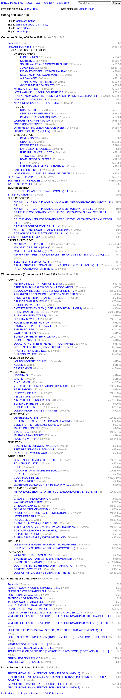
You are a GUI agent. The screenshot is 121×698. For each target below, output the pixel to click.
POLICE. (19, 106)
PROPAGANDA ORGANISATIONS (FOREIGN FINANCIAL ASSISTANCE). (56, 96)
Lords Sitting (23, 28)
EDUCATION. (15, 442)
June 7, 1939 (31, 9)
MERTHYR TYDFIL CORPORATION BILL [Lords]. (42, 230)
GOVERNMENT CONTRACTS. (37, 85)
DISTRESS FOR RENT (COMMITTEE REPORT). (41, 347)
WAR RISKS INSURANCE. (29, 502)
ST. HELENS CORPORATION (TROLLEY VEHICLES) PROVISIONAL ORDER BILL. (61, 212)
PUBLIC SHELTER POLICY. (29, 407)
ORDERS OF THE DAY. (21, 240)
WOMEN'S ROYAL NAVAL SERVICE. (35, 555)
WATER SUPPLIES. (25, 333)
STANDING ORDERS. (20, 194)
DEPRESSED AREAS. (26, 417)
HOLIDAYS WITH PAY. (26, 438)
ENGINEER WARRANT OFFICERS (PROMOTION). (43, 558)
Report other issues (32, 693)
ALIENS (18, 364)
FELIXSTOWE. (22, 396)
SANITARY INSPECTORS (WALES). (34, 326)
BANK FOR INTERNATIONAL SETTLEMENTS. (40, 298)
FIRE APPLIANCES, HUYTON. (37, 152)
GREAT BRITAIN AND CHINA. (31, 498)
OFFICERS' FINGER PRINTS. (37, 113)
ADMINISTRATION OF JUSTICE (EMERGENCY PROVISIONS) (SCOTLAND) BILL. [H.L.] (58, 651)
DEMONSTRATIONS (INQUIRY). (38, 117)
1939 (38, 3)
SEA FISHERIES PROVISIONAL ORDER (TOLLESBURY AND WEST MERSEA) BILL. (56, 630)
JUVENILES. (27, 67)
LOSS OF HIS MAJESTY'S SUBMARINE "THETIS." (43, 173)
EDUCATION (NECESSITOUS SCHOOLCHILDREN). (44, 290)
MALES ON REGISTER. (27, 428)
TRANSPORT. (15, 541)
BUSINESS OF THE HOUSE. (24, 180)
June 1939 (49, 3)
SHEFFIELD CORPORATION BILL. (27, 591)
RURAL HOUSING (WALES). (30, 315)
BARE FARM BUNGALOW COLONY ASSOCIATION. (43, 287)
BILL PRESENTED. (18, 187)
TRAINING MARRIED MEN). (36, 82)
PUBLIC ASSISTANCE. (21, 357)
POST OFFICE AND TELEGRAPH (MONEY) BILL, (42, 191)
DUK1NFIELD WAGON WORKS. (32, 453)
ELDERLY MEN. (29, 57)
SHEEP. (18, 467)
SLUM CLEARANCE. (26, 340)
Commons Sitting (25, 21)
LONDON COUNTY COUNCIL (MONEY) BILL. (34, 588)
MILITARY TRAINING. (26, 89)
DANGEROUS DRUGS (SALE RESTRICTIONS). (41, 513)
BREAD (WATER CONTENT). (30, 312)
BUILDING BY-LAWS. (26, 354)
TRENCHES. (27, 156)
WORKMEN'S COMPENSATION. (32, 120)
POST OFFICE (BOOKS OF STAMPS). (36, 530)
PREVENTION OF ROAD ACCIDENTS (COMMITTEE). (45, 548)
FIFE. (23, 163)
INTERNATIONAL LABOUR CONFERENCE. (39, 92)
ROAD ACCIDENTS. (31, 110)
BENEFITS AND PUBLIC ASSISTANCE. (36, 424)
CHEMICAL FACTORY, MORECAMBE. (36, 523)
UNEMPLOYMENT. (25, 53)
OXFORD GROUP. (24, 481)
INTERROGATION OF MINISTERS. (34, 268)
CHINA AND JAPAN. (25, 506)
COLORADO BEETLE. (26, 477)
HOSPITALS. (21, 375)
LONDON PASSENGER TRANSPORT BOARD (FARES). (46, 544)
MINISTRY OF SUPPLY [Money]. (32, 247)
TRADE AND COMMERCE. (23, 488)
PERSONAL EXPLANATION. (24, 177)
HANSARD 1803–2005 (12, 3)
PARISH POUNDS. (24, 329)
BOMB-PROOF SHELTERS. (36, 159)
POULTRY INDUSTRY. (26, 463)
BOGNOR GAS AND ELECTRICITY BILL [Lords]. (41, 233)
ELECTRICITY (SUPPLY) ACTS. (32, 261)
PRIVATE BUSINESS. (20, 46)
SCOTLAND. (15, 280)
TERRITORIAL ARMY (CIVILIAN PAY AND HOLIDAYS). (45, 527)
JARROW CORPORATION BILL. (26, 602)
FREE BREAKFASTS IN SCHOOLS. (34, 449)
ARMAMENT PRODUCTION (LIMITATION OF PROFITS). (46, 294)
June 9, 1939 (86, 9)
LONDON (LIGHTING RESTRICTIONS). (36, 410)
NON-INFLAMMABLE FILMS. (30, 99)
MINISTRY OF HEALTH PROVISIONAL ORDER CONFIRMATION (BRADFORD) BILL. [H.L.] (60, 623)
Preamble (13, 43)
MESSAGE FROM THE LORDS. (26, 237)
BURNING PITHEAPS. (26, 403)
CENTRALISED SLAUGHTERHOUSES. (36, 460)
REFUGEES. (21, 520)
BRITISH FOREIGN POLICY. (24, 658)
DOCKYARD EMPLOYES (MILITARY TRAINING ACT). (44, 565)
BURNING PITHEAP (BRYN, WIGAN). (35, 336)
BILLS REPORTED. (19, 198)
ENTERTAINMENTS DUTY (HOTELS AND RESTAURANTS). (48, 308)
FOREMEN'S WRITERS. (28, 569)
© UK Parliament (54, 693)
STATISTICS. (27, 61)
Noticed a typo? (10, 693)
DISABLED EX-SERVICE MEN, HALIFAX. (43, 71)
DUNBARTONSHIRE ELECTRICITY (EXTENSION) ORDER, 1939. (45, 612)
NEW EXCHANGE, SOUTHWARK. (39, 75)
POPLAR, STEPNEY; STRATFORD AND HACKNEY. (43, 421)
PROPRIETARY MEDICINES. (30, 350)
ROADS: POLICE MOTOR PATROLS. (29, 609)
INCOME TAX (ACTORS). (28, 305)
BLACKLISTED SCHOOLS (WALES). (35, 446)
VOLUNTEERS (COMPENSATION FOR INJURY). (42, 386)
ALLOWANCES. (29, 78)
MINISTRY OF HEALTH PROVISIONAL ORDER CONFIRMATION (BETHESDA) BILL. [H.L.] (59, 616)
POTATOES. (21, 474)
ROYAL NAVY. (16, 551)
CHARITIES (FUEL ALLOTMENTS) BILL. (31, 648)
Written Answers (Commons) (32, 24)
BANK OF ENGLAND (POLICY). (32, 301)
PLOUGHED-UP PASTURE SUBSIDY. (35, 470)
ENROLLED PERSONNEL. (35, 149)
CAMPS (18, 379)
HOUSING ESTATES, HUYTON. (32, 322)
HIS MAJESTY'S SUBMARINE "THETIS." (31, 605)
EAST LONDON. (23, 368)
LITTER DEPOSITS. (25, 516)
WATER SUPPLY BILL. (20, 184)
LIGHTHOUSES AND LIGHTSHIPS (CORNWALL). (42, 484)
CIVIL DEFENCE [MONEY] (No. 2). (33, 251)
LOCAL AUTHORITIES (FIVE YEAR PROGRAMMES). (44, 343)
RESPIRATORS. (29, 145)
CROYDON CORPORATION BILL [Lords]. (37, 226)
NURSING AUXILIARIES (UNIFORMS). (42, 166)
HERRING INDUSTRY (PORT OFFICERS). (38, 283)
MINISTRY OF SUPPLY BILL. (30, 244)
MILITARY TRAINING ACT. (29, 435)
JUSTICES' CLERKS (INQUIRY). (32, 131)
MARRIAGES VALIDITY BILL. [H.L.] (28, 644)
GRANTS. (25, 142)
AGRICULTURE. (17, 456)
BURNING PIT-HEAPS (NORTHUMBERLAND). (40, 537)
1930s (29, 3)
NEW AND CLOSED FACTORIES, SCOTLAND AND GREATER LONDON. (56, 491)
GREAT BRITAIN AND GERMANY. (33, 509)
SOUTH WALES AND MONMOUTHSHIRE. (44, 64)
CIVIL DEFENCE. (24, 134)
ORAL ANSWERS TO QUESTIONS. (28, 50)
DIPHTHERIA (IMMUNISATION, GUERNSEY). (40, 127)
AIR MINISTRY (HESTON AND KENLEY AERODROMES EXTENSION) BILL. (57, 265)
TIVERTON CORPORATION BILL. (27, 598)
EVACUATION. (22, 382)
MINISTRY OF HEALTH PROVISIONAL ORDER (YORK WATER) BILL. (54, 208)
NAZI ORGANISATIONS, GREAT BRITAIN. (38, 103)
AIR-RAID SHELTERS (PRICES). (32, 400)
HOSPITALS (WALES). (27, 319)
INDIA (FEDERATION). (27, 534)
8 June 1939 (63, 3)
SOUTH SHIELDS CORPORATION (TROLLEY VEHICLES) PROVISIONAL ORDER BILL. (58, 637)
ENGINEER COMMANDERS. (30, 562)
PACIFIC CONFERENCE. (28, 170)
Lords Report (23, 31)
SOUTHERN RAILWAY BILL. (24, 595)
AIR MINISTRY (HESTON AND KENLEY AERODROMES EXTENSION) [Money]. (59, 254)
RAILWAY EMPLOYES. (27, 393)
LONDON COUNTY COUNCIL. (31, 361)
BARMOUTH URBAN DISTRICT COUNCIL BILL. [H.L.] (38, 684)
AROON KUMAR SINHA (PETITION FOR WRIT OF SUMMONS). (44, 673)
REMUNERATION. (30, 138)
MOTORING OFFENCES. (28, 124)
